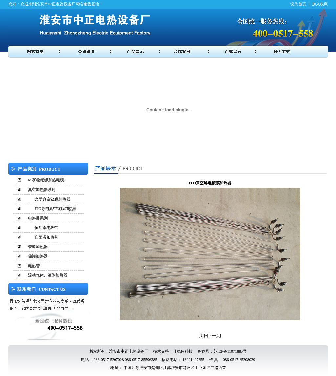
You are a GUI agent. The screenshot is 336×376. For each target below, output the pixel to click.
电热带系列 (38, 218)
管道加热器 (38, 247)
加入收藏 (320, 4)
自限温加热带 (46, 237)
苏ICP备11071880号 (230, 351)
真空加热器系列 (41, 189)
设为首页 (298, 4)
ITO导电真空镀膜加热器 (56, 208)
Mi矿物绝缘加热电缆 (46, 180)
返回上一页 (210, 335)
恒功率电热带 (46, 227)
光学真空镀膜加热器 (52, 199)
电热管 (34, 266)
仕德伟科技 (183, 351)
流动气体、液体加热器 (47, 275)
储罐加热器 (38, 256)
